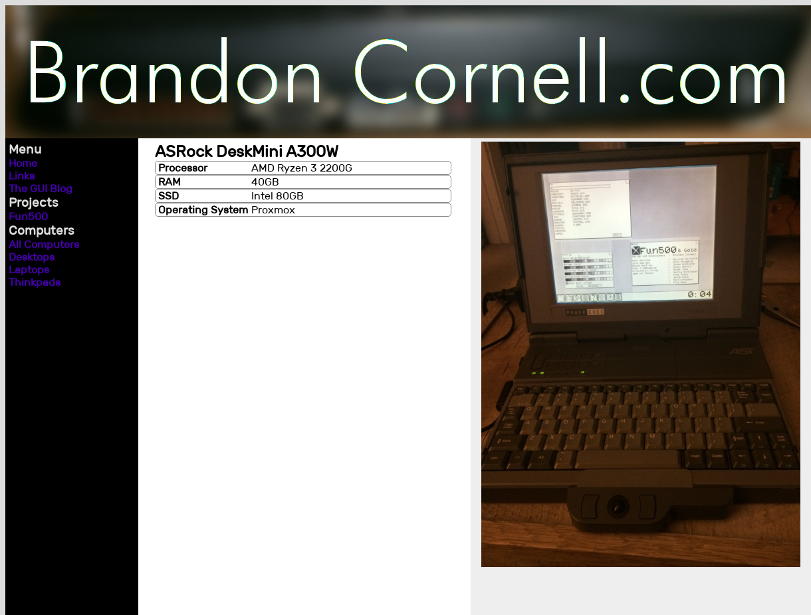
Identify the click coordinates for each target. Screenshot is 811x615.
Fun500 (28, 216)
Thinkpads (34, 282)
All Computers (44, 244)
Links (22, 176)
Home (23, 163)
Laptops (29, 269)
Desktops (32, 257)
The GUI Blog (40, 188)
